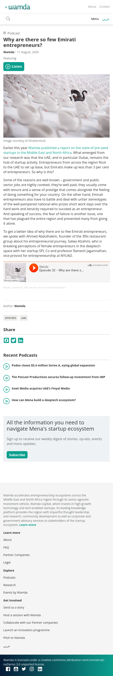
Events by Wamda (15, 592)
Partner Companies (16, 555)
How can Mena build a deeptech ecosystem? (44, 400)
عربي (106, 19)
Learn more (27, 525)
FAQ (6, 547)
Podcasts (9, 577)
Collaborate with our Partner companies (30, 623)
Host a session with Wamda (22, 615)
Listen (17, 66)
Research (9, 585)
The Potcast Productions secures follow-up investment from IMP (58, 377)
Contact (104, 7)
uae (23, 318)
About (92, 7)
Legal (6, 562)
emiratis (10, 318)
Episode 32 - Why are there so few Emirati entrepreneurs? (39, 288)
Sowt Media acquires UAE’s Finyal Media (41, 388)
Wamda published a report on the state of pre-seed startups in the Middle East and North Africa (55, 150)
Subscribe (17, 455)
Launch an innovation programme (26, 630)
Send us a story (13, 607)
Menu (95, 19)
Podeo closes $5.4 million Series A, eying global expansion (53, 365)
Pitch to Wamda (14, 638)
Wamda (6, 288)
